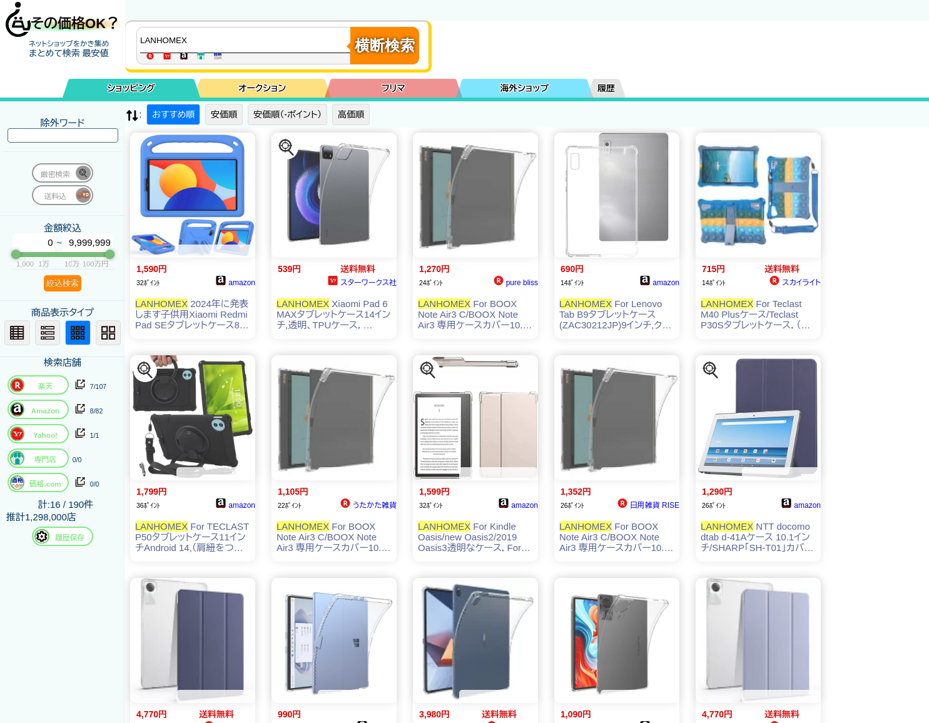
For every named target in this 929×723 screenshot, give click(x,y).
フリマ (393, 88)
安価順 (224, 114)
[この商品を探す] (286, 147)
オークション (262, 88)
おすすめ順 (173, 114)
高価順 (351, 114)
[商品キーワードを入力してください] (246, 40)
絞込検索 (62, 283)
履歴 (606, 88)
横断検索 (385, 45)
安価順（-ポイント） (287, 114)
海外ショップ (524, 88)
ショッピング (131, 88)
